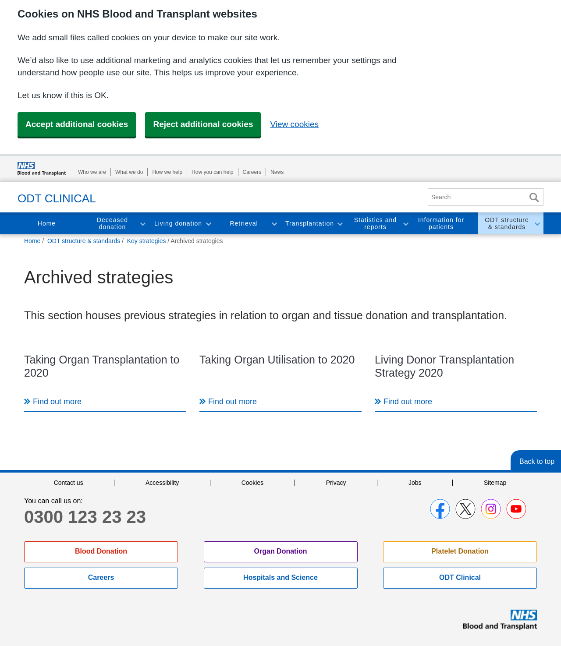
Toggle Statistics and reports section (405, 223)
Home (47, 223)
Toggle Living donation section (208, 223)
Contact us (68, 482)
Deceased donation (112, 223)
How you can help (212, 172)
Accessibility (162, 482)
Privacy (336, 482)
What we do (129, 172)
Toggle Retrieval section (273, 223)
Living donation (178, 223)
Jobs (415, 482)
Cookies (252, 482)
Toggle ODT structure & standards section (536, 223)
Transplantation (309, 223)
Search (534, 197)
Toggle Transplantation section (339, 223)
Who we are (92, 172)
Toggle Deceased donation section (142, 223)
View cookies (294, 124)
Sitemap (495, 482)
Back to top (536, 461)
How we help (167, 172)
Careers (252, 172)
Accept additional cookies (76, 124)
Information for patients (441, 223)
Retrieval (244, 223)
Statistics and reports (375, 223)
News (277, 172)
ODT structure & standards (507, 223)
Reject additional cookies (203, 124)
